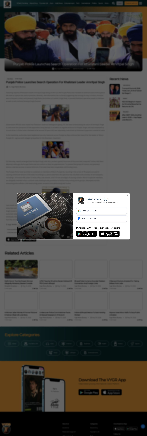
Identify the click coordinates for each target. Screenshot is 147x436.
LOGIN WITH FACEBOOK (87, 218)
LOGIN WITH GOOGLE (87, 211)
